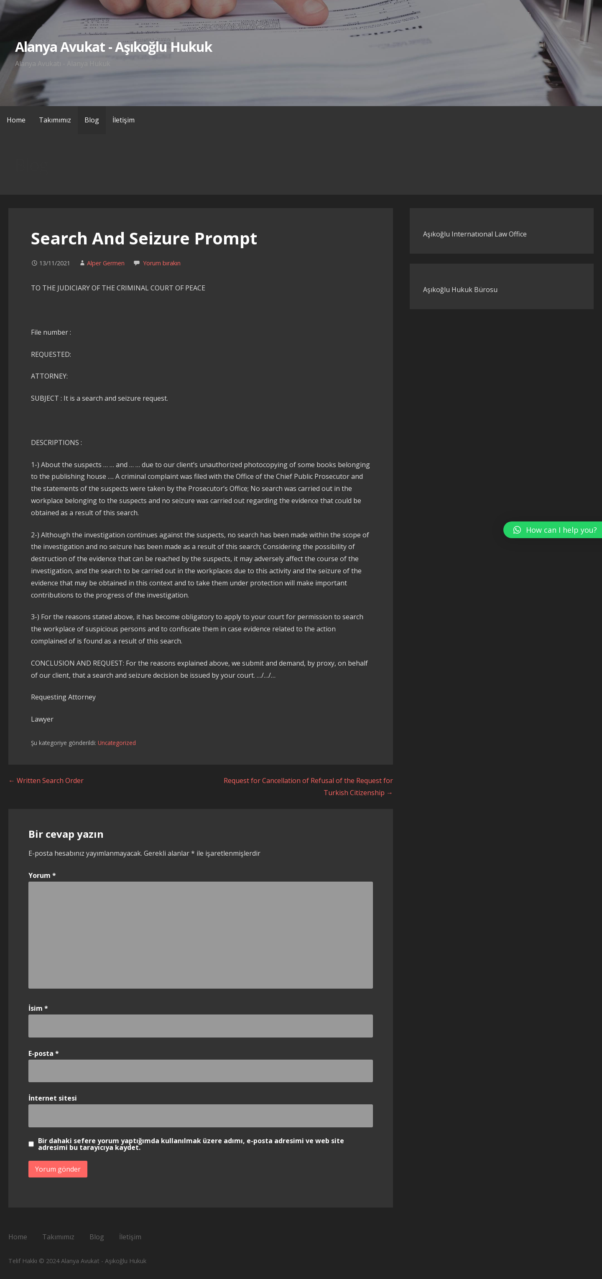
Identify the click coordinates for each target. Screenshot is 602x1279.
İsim (38, 1008)
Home (16, 120)
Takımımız (55, 120)
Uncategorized (117, 743)
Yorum (42, 875)
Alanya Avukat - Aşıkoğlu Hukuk (113, 47)
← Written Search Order (46, 780)
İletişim (123, 120)
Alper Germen (106, 263)
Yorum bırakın (162, 263)
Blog (91, 120)
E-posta (43, 1053)
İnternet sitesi (52, 1098)
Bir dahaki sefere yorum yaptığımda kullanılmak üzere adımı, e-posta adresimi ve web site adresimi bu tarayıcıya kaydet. (191, 1144)
